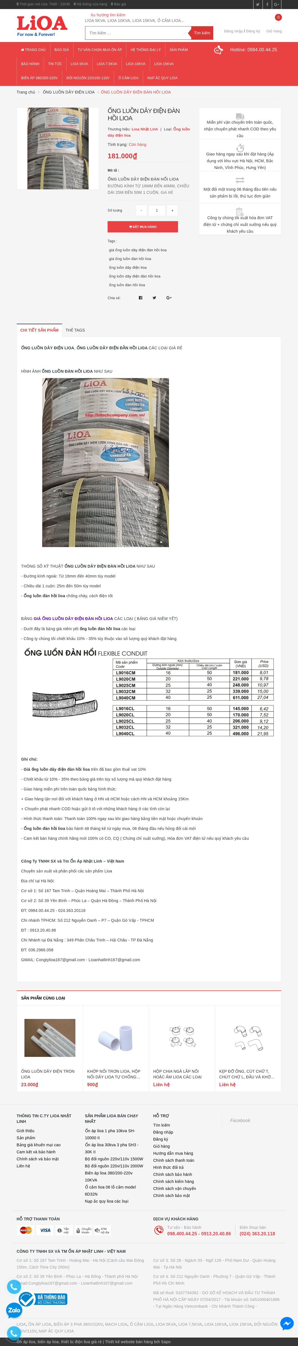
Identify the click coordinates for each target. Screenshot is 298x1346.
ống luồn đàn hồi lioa (127, 285)
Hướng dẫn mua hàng (173, 1153)
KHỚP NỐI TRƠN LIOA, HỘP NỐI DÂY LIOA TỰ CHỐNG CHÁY (114, 1077)
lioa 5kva (79, 64)
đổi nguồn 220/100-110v (88, 78)
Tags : (112, 241)
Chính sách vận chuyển (174, 1188)
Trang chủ (33, 50)
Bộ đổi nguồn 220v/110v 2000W (114, 1166)
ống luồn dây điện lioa (127, 267)
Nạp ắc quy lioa (162, 78)
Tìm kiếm (161, 1125)
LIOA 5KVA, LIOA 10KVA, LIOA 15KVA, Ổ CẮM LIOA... (134, 20)
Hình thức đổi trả (168, 1167)
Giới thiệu (25, 1131)
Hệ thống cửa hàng (90, 4)
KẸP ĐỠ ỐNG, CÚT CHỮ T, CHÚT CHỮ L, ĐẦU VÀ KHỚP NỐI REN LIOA (246, 1077)
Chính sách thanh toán (173, 1160)
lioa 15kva (164, 64)
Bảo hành (30, 64)
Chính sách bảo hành (172, 1174)
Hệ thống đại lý (146, 50)
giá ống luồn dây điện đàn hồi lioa (137, 250)
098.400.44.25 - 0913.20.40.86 (199, 1233)
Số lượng (115, 210)
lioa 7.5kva (107, 64)
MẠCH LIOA (116, 1324)
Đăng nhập (233, 31)
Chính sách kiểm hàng (173, 1181)
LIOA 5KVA (166, 1324)
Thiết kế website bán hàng (129, 1342)
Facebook (240, 1120)
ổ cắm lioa (128, 78)
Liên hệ (23, 1166)
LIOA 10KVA (215, 1324)
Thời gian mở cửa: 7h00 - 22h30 (43, 4)
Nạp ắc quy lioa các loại (107, 1201)
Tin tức (55, 64)
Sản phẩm (179, 50)
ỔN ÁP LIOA (39, 1324)
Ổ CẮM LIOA (142, 1324)
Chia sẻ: (114, 298)
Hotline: (253, 49)
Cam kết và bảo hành (36, 1152)
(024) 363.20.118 (257, 1233)
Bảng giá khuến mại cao (39, 1145)
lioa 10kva (136, 64)
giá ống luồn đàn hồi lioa (130, 259)
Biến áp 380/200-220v (39, 78)
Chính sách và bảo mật (38, 1159)
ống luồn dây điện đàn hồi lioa (134, 276)
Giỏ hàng (161, 1146)
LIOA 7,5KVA (190, 1324)
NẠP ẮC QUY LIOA (56, 1331)
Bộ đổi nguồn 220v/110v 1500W (114, 1159)
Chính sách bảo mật (171, 1195)
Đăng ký (253, 31)
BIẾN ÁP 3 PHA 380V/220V (78, 1324)
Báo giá (118, 4)
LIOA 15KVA (240, 1324)
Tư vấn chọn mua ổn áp (100, 50)
